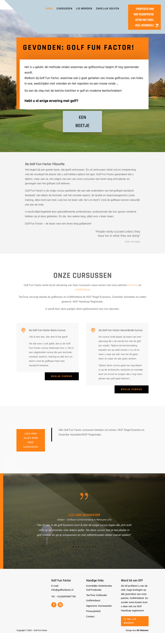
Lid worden (84, 8)
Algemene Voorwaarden (99, 605)
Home (49, 8)
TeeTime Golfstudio (96, 595)
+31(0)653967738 (66, 596)
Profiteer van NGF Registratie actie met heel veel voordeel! (144, 17)
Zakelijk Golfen (107, 8)
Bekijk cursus (61, 376)
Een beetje (82, 121)
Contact (90, 616)
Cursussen (65, 8)
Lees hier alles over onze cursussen (31, 440)
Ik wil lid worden (130, 621)
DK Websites (142, 630)
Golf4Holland (93, 600)
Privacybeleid (93, 611)
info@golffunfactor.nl (62, 589)
